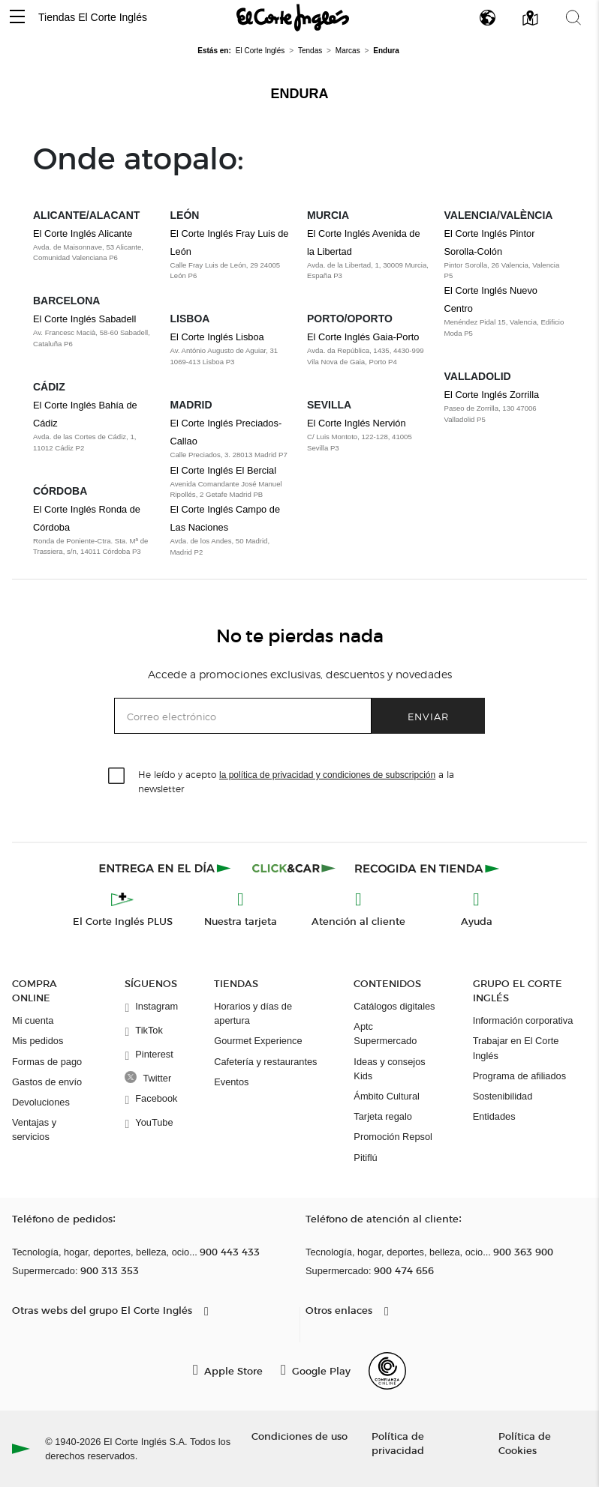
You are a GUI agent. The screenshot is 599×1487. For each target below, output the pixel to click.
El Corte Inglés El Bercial (223, 470)
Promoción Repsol (393, 1136)
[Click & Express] (166, 868)
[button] (17, 17)
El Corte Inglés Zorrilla (492, 394)
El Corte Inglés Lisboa (217, 337)
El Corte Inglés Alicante (82, 233)
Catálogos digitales (394, 1006)
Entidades (494, 1116)
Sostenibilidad (503, 1096)
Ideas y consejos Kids (389, 1069)
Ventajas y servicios (34, 1129)
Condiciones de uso (299, 1436)
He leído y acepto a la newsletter (296, 780)
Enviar (428, 716)
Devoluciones (41, 1102)
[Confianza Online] (387, 1371)
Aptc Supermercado (385, 1033)
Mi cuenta (32, 1020)
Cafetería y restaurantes (265, 1061)
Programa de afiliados (519, 1076)
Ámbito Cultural (386, 1096)
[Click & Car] (294, 868)
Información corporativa (523, 1020)
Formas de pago (47, 1061)
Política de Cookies (524, 1443)
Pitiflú (365, 1157)
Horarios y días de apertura (253, 1013)
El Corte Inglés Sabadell (84, 319)
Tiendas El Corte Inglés (92, 17)
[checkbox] (117, 776)
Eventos (231, 1082)
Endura (299, 93)
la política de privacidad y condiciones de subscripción (327, 775)
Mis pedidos (37, 1040)
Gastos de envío (47, 1082)
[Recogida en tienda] (427, 868)
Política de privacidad (398, 1443)
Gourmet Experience (258, 1040)
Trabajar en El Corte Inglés (516, 1048)
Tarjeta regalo (383, 1116)
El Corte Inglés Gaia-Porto (363, 337)
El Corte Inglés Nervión (356, 423)
